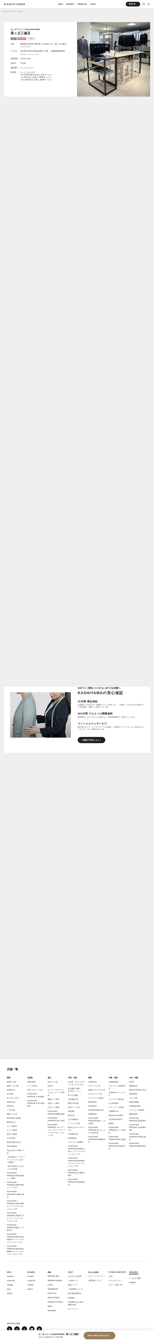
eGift (110, 1276)
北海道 (30, 1078)
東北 (49, 1078)
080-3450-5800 (26, 68)
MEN (9, 1272)
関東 (8, 1078)
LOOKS (50, 1285)
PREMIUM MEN (53, 1276)
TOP (3, 11)
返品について (73, 1285)
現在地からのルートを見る (29, 54)
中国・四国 (113, 1078)
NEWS (50, 1306)
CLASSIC (10, 1276)
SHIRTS (9, 1293)
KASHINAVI (52, 1310)
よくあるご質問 (135, 1278)
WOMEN (31, 1272)
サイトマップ (73, 1309)
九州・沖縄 (133, 1078)
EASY (9, 1289)
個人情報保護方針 (74, 1293)
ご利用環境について (75, 1289)
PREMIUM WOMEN (55, 1280)
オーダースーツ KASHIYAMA (14, 4)
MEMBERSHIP (53, 1289)
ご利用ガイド (73, 1281)
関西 (90, 1078)
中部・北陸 (72, 1078)
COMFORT (11, 1280)
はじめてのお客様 (74, 1276)
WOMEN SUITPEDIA (55, 1302)
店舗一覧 (9, 11)
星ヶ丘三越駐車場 (27, 72)
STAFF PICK (52, 1293)
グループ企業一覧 (115, 1285)
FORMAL (10, 1285)
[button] (109, 95)
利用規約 (71, 1298)
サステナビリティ (115, 1281)
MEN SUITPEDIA (54, 1297)
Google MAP (25, 46)
